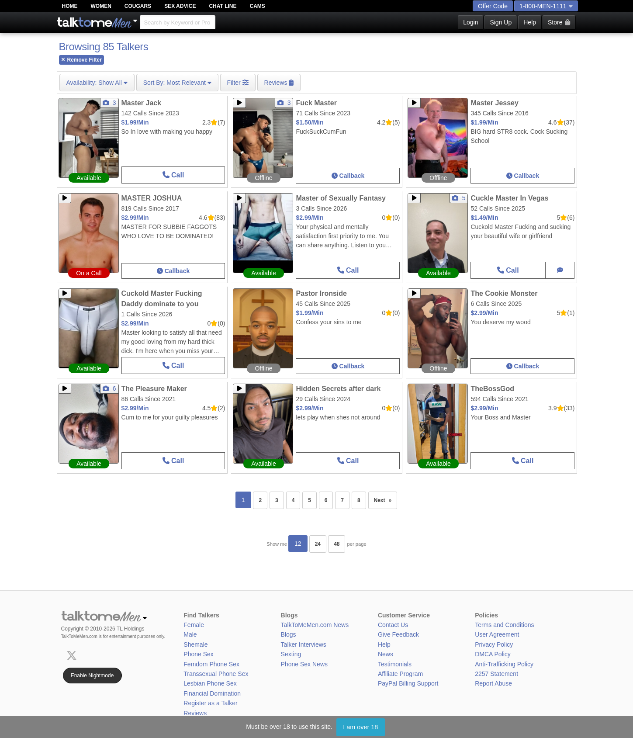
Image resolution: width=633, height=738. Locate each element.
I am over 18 (360, 727)
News (385, 654)
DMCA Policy (493, 654)
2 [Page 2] (260, 500)
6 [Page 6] (326, 500)
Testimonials (395, 664)
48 (336, 544)
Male (190, 634)
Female (193, 624)
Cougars (138, 6)
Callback (348, 175)
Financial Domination (212, 693)
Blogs (288, 634)
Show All (97, 82)
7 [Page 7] (342, 500)
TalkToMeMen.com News (315, 624)
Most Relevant (177, 82)
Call (173, 175)
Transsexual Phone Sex (215, 673)
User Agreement (497, 634)
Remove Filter (81, 60)
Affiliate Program (400, 673)
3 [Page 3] (276, 500)
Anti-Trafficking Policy (504, 664)
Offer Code (493, 6)
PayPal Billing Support (408, 683)
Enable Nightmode (92, 675)
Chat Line (222, 6)
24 (318, 544)
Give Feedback (398, 634)
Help (529, 22)
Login (470, 22)
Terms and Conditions (504, 624)
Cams (257, 6)
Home (70, 6)
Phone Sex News (304, 664)
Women (101, 6)
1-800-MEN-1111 (545, 6)
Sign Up (501, 22)
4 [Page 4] (293, 500)
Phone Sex (198, 654)
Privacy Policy (494, 644)
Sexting (291, 654)
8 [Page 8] (358, 500)
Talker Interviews (303, 644)
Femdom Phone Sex (211, 664)
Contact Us (393, 624)
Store (559, 22)
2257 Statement (496, 673)
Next (386, 497)
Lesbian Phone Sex (209, 683)
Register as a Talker (210, 703)
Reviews (195, 713)
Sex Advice (180, 6)
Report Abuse (493, 683)
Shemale (195, 644)
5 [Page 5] (309, 500)
